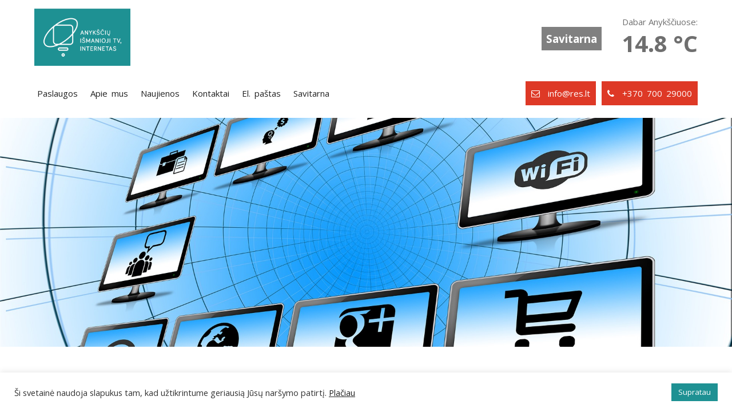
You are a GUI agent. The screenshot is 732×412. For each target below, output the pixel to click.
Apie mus (109, 93)
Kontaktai (210, 93)
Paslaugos (57, 93)
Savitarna (571, 38)
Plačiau (342, 392)
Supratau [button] (694, 392)
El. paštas (261, 93)
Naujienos (160, 93)
